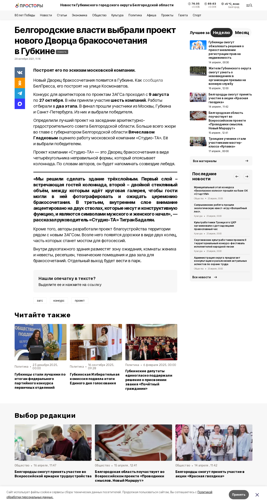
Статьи (62, 15)
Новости (46, 15)
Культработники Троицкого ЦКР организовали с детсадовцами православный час (215, 226)
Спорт (197, 15)
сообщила (153, 80)
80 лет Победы (25, 15)
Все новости (201, 277)
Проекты (167, 15)
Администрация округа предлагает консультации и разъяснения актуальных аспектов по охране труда (220, 261)
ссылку (94, 284)
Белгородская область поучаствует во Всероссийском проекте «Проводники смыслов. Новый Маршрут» (129, 476)
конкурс (58, 300)
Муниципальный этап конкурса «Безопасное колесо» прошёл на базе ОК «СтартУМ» (221, 191)
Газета (183, 15)
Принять (239, 494)
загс (40, 300)
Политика (135, 15)
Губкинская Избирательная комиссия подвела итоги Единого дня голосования (95, 378)
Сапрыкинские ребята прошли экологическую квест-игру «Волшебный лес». (220, 208)
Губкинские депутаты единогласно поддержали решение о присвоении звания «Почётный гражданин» (148, 380)
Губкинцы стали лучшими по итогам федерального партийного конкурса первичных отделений (40, 381)
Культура (117, 15)
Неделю (221, 32)
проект (80, 300)
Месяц (242, 32)
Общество (99, 15)
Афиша (151, 15)
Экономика (79, 15)
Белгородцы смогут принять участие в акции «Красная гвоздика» (210, 474)
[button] (236, 176)
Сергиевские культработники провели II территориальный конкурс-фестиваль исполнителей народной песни (220, 243)
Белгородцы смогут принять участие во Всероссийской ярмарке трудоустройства (53, 474)
